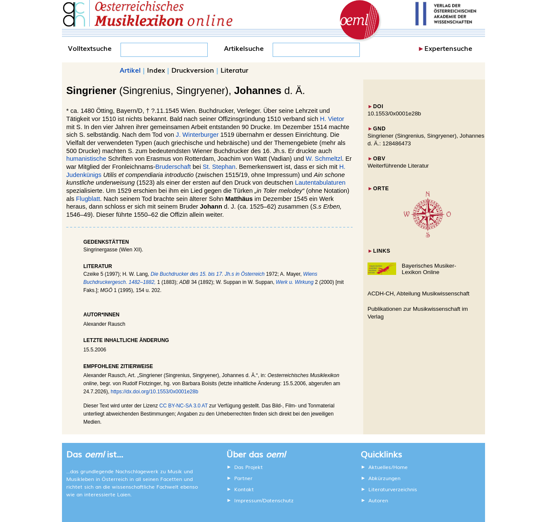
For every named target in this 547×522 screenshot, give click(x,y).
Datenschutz (278, 500)
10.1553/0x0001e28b (394, 113)
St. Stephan (219, 166)
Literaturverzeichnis (392, 489)
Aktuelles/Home (388, 467)
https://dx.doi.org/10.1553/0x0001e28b (154, 392)
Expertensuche (448, 48)
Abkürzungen (384, 478)
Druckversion (192, 70)
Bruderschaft (173, 166)
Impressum (248, 500)
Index (156, 70)
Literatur (234, 70)
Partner (243, 478)
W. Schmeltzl (324, 158)
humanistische (86, 158)
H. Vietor (332, 118)
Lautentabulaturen (320, 182)
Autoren (378, 500)
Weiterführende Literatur (398, 165)
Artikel (130, 70)
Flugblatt (88, 198)
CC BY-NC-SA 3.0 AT (183, 406)
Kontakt (244, 489)
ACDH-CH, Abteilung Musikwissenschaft (419, 293)
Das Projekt (248, 467)
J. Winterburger (197, 134)
